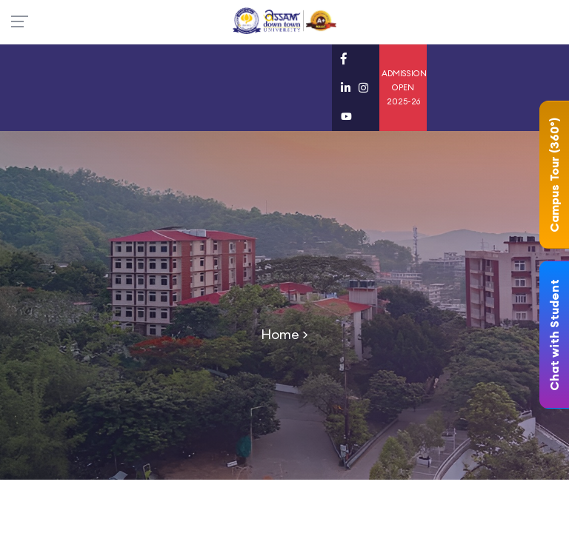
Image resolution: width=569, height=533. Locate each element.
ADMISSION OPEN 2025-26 (404, 87)
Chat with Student (554, 335)
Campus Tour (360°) (554, 175)
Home (280, 334)
